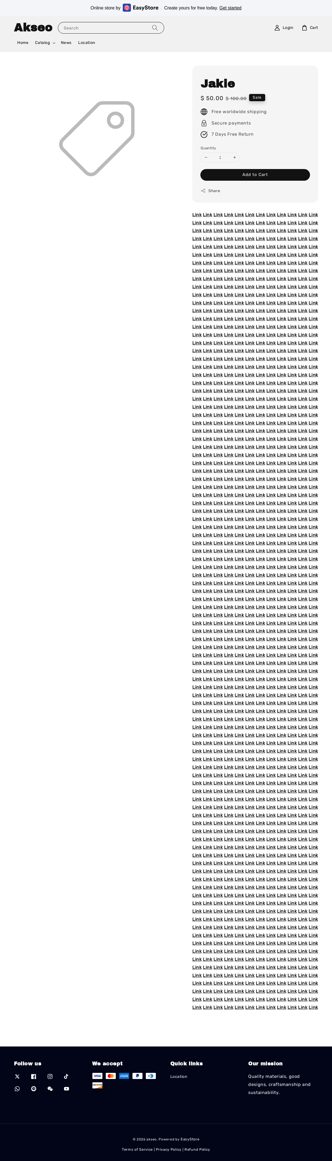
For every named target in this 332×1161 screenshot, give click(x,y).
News (66, 42)
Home (22, 42)
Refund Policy (197, 1149)
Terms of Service (137, 1149)
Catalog (42, 42)
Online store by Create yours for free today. (165, 8)
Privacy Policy (168, 1149)
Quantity (208, 148)
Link (196, 214)
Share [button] (210, 190)
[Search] (155, 27)
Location (86, 42)
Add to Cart (255, 174)
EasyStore (190, 1139)
